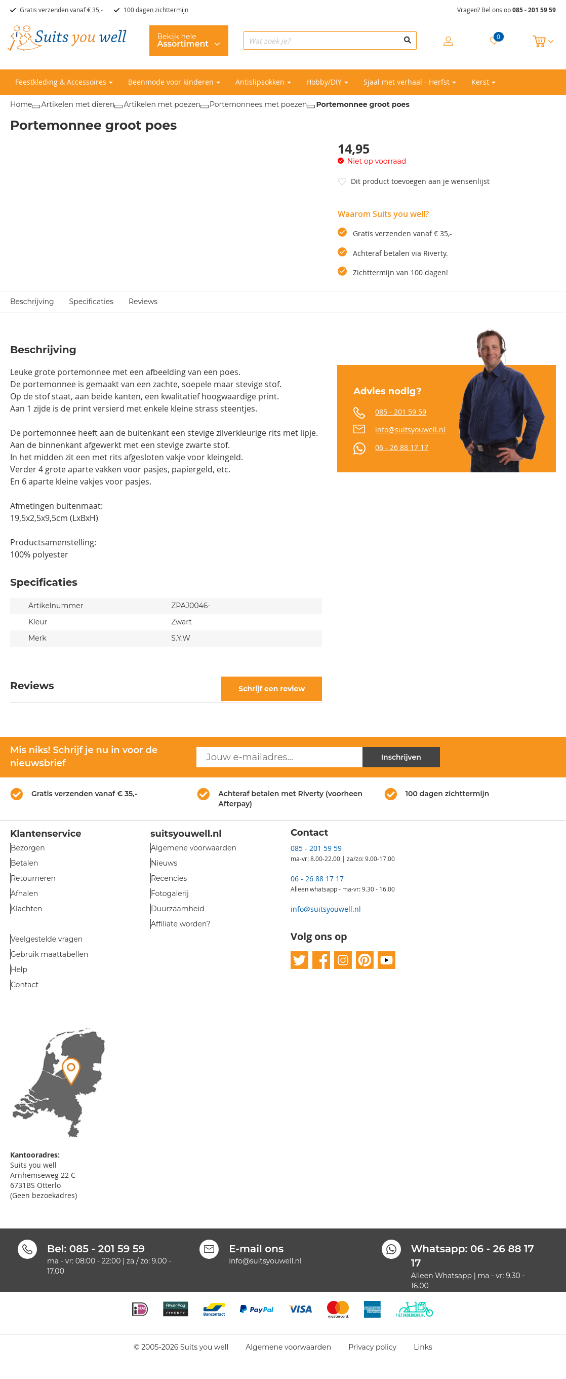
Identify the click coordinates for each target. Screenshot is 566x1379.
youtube (386, 960)
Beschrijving (32, 301)
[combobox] (330, 40)
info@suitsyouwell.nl (410, 429)
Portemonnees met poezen (258, 104)
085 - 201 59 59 (534, 10)
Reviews (143, 301)
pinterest (365, 960)
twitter (299, 960)
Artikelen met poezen (162, 104)
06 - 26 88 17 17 (401, 447)
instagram (343, 960)
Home (21, 104)
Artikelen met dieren (77, 104)
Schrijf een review (271, 688)
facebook (321, 960)
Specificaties (91, 301)
